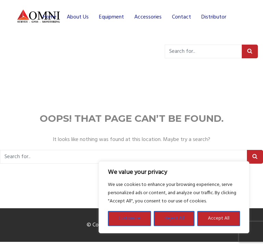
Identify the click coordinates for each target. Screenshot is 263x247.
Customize (129, 218)
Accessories (148, 17)
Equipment (111, 17)
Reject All (174, 218)
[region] (174, 197)
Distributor (213, 17)
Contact (181, 17)
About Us (78, 17)
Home (50, 17)
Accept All (218, 218)
